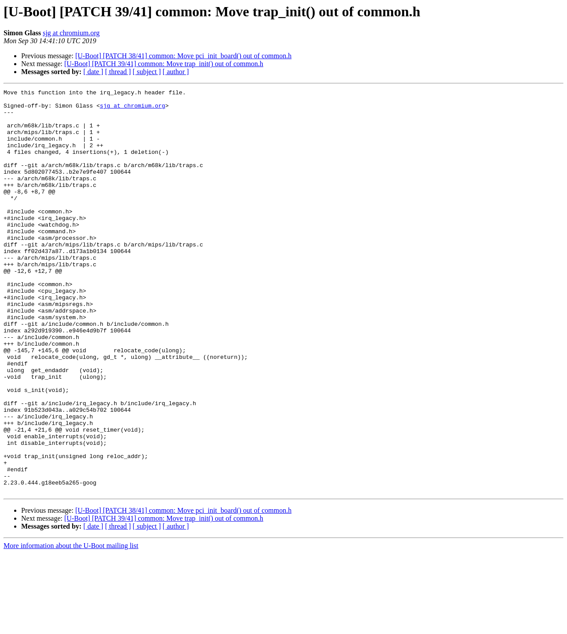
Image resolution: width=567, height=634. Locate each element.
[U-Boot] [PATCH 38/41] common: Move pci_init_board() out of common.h (183, 56)
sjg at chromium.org (71, 33)
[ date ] (93, 71)
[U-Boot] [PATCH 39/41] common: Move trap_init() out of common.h (163, 63)
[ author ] (176, 71)
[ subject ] (147, 71)
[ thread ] (118, 71)
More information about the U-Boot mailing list (71, 626)
